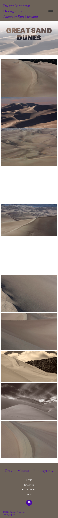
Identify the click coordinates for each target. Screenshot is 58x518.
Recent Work (29, 489)
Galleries (29, 485)
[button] (50, 10)
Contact (29, 494)
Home (29, 480)
